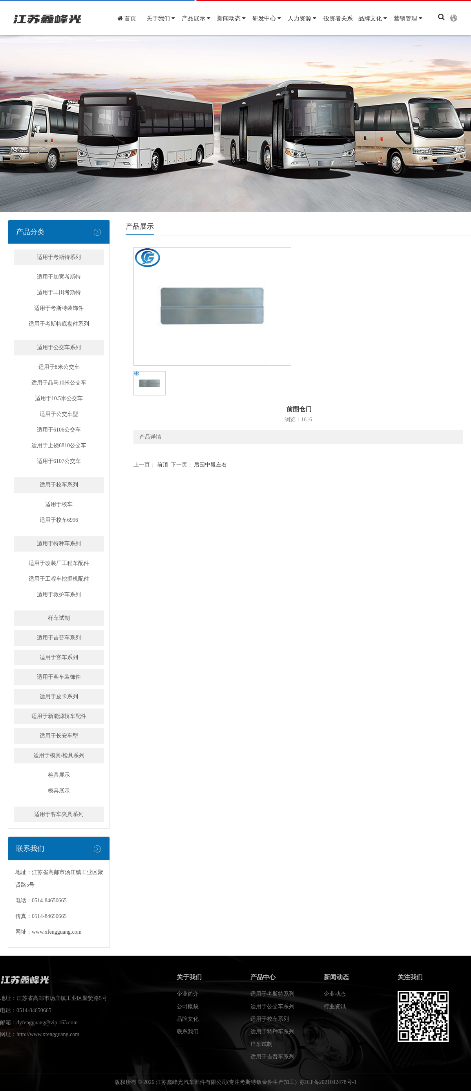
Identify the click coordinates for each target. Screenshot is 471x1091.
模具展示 (59, 791)
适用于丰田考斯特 (59, 292)
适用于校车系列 (59, 485)
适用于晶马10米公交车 (58, 383)
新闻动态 (231, 18)
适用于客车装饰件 (59, 677)
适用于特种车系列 (59, 543)
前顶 (161, 465)
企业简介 (188, 994)
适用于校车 (59, 504)
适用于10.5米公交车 (59, 398)
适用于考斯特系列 (59, 257)
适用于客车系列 (59, 657)
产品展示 (196, 18)
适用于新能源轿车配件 (58, 716)
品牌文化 (372, 18)
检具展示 (59, 775)
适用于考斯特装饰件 (59, 308)
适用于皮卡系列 (59, 696)
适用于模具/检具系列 (58, 755)
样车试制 (59, 618)
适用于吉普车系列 (59, 638)
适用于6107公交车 (59, 461)
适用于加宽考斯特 (59, 277)
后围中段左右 (210, 465)
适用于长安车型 (59, 736)
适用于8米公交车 (59, 367)
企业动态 (335, 994)
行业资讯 (335, 1006)
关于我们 (160, 18)
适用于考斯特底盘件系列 (59, 324)
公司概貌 (188, 1006)
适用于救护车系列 (59, 594)
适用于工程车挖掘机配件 (59, 579)
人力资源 (302, 18)
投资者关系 (338, 18)
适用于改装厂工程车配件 (59, 563)
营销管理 (408, 18)
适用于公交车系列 (59, 347)
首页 (126, 18)
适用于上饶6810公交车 (58, 445)
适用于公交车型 (59, 414)
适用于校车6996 (59, 520)
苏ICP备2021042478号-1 (327, 1082)
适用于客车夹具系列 (59, 814)
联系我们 (188, 1032)
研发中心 (266, 18)
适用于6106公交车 (59, 430)
